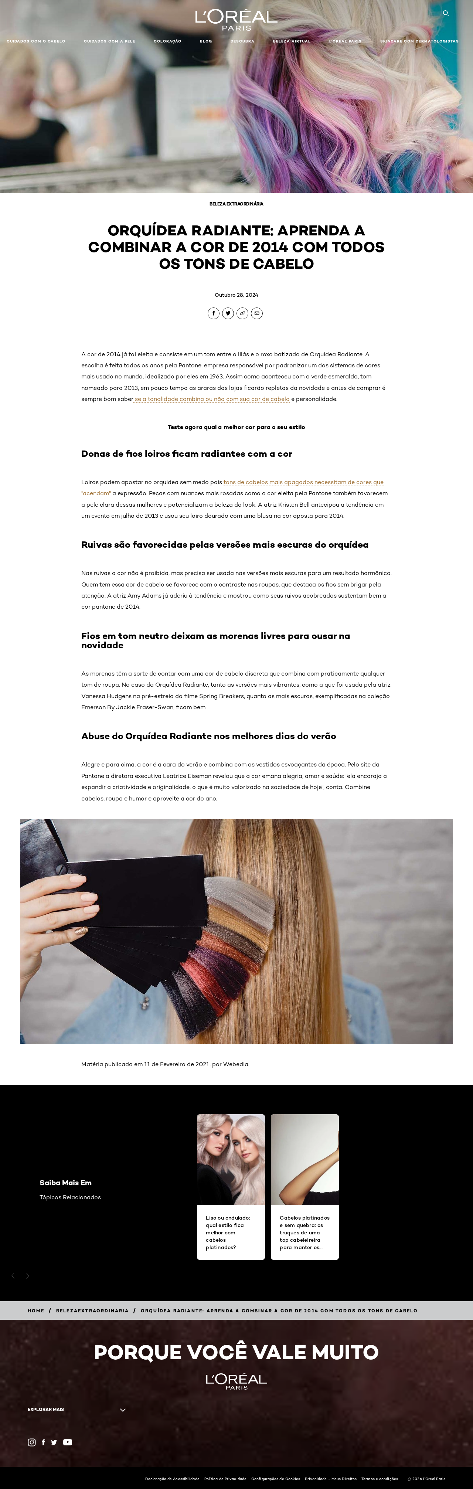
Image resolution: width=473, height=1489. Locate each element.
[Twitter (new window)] (54, 1442)
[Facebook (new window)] (43, 1442)
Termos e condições (379, 1478)
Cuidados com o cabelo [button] (36, 41)
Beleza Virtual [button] (292, 41)
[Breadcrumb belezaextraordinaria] (92, 1310)
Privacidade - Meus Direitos (331, 1478)
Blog (206, 41)
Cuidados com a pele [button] (109, 41)
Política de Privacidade (225, 1478)
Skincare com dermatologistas (419, 41)
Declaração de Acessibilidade (172, 1478)
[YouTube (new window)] (67, 1442)
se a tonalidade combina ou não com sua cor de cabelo (211, 398)
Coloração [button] (167, 41)
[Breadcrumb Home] (36, 1310)
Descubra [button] (243, 41)
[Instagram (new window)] (32, 1442)
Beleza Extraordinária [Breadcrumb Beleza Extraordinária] (236, 204)
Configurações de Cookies (275, 1478)
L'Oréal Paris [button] (345, 41)
